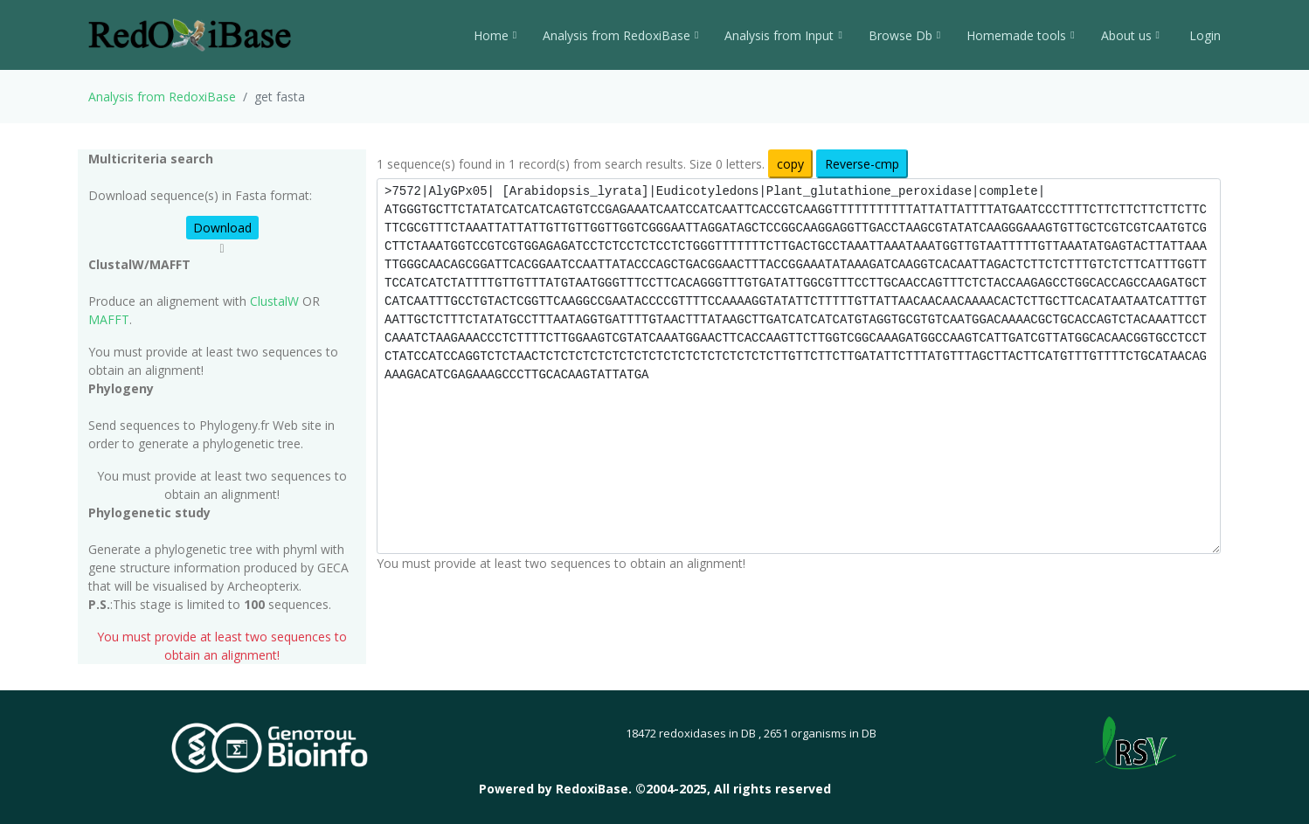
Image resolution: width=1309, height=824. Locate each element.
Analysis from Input (783, 35)
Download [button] (222, 227)
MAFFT (108, 319)
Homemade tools (1020, 35)
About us (1130, 35)
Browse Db (904, 35)
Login (1203, 35)
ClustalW (274, 301)
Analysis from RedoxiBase (162, 96)
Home (495, 35)
